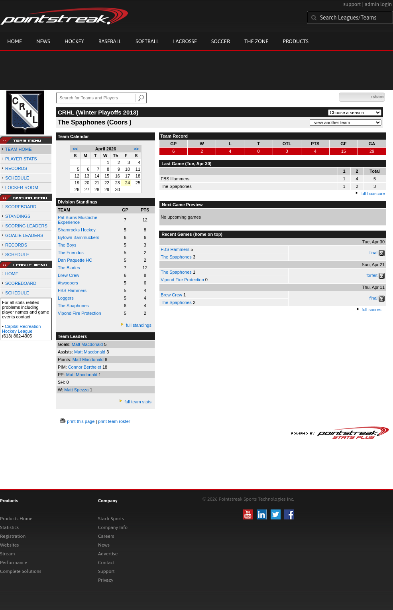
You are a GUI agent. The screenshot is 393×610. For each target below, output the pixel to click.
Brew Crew (68, 275)
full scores (371, 309)
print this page (80, 421)
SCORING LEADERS (26, 225)
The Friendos (71, 252)
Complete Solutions (20, 571)
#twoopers (68, 282)
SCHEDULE (17, 178)
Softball (147, 41)
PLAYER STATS (21, 158)
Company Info (113, 527)
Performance (13, 562)
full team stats (137, 401)
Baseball (110, 41)
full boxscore (372, 193)
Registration (13, 536)
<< (75, 148)
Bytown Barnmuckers (78, 237)
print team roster (114, 421)
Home (14, 41)
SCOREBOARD (20, 206)
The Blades (69, 267)
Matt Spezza (77, 389)
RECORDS (16, 168)
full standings (138, 325)
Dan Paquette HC (75, 260)
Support (106, 571)
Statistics (9, 527)
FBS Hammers (72, 290)
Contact (106, 562)
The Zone (256, 41)
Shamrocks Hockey (77, 229)
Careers (106, 536)
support (352, 4)
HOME (11, 273)
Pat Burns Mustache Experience (77, 220)
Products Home (16, 518)
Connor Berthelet (85, 367)
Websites (9, 545)
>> (136, 148)
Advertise (108, 554)
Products (296, 41)
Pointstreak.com (64, 16)
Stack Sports (111, 518)
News (43, 41)
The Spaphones (176, 257)
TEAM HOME (18, 149)
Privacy (105, 580)
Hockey (74, 41)
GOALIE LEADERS (24, 235)
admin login (378, 4)
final (373, 252)
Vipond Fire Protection (79, 313)
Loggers (66, 298)
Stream (7, 554)
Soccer (220, 41)
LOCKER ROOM (21, 187)
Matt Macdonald (88, 344)
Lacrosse (185, 41)
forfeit (372, 275)
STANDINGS (17, 216)
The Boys (67, 245)
